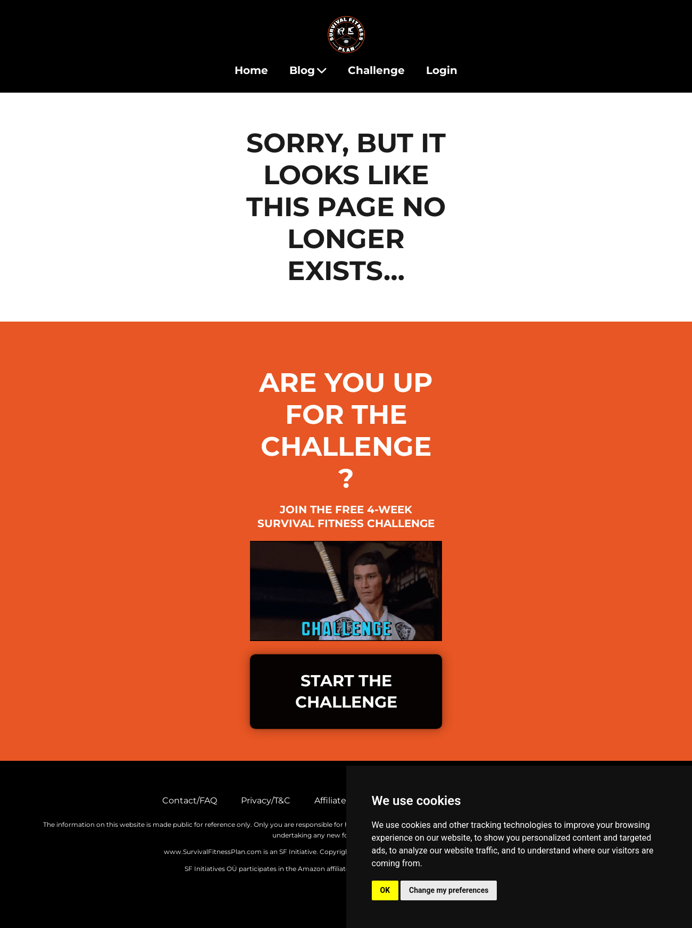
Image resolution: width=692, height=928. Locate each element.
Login (441, 70)
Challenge (376, 70)
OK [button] (385, 890)
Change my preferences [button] (448, 890)
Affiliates (332, 800)
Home (251, 70)
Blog (308, 70)
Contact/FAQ (189, 800)
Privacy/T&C (265, 800)
